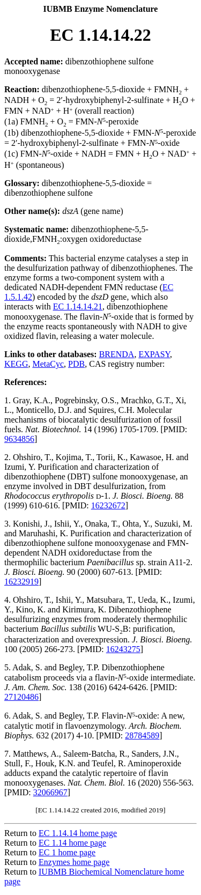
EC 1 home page (67, 852)
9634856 (19, 438)
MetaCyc (48, 363)
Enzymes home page (74, 862)
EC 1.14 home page (72, 842)
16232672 (108, 505)
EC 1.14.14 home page (78, 833)
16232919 (21, 581)
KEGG (16, 363)
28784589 (142, 735)
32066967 (50, 792)
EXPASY (154, 354)
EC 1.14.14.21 (77, 306)
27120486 (21, 696)
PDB (76, 363)
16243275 (123, 649)
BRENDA (117, 354)
